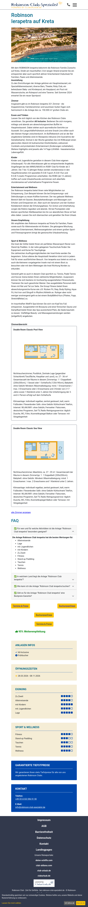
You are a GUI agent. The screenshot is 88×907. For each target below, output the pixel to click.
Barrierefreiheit (44, 831)
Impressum (43, 820)
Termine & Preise (20, 606)
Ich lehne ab (69, 903)
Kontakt (44, 843)
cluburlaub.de (44, 876)
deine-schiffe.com (44, 860)
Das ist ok (81, 903)
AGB (44, 826)
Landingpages (44, 849)
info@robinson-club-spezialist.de (30, 807)
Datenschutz (44, 837)
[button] (16, 45)
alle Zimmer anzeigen (21, 512)
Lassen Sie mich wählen (11, 903)
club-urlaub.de (44, 870)
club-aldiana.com (44, 865)
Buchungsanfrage (67, 606)
